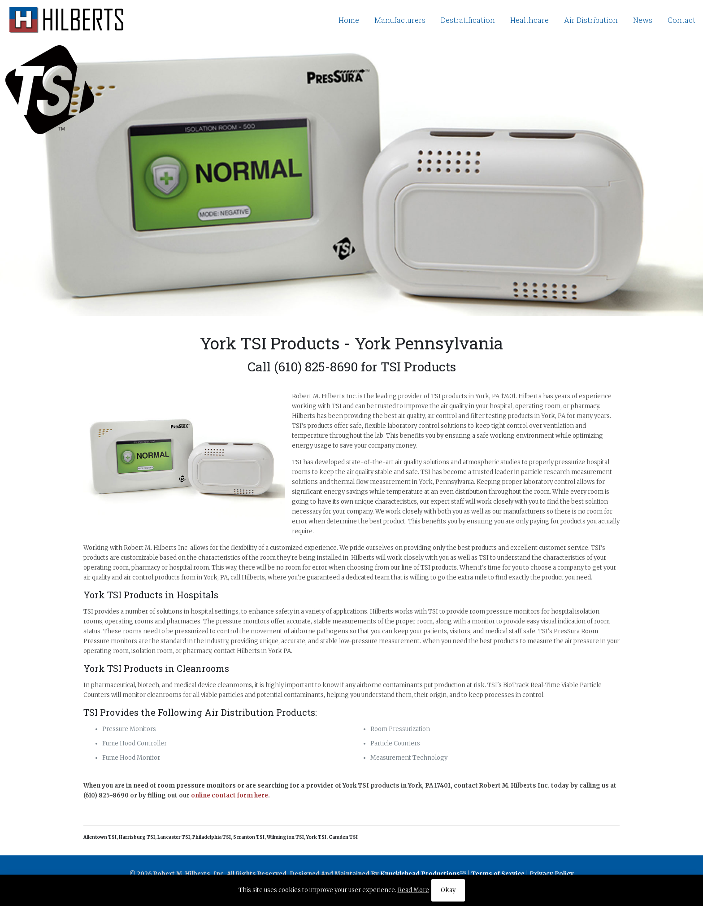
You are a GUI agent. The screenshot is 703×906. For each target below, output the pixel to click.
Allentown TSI (100, 837)
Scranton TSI (249, 837)
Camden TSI (343, 837)
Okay (448, 890)
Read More (413, 890)
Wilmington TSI (285, 837)
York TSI (316, 837)
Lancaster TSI (173, 837)
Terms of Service (498, 874)
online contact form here (229, 795)
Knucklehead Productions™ (423, 874)
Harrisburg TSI (137, 837)
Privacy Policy (551, 874)
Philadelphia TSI (211, 837)
